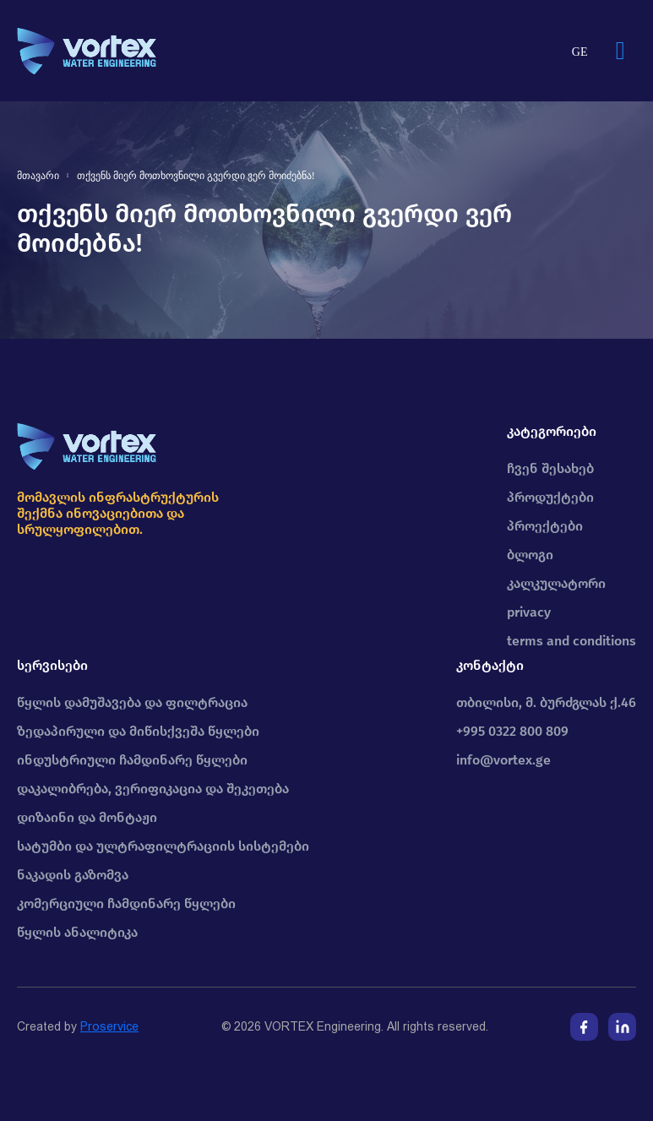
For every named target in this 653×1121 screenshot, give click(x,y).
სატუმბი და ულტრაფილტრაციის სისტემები (163, 846)
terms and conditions (571, 641)
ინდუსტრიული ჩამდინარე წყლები (132, 760)
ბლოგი (530, 555)
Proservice (109, 1026)
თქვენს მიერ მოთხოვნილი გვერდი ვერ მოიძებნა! (196, 176)
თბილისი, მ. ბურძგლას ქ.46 (546, 702)
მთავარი (38, 176)
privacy (529, 612)
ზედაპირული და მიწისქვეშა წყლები (138, 731)
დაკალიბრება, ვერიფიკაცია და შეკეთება (153, 789)
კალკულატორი (556, 583)
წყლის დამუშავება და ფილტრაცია (132, 702)
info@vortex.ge (503, 760)
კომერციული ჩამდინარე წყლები (126, 903)
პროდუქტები (550, 497)
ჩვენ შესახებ (550, 468)
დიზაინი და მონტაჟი (87, 817)
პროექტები (545, 526)
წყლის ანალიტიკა (77, 932)
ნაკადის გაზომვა (72, 875)
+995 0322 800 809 (512, 731)
